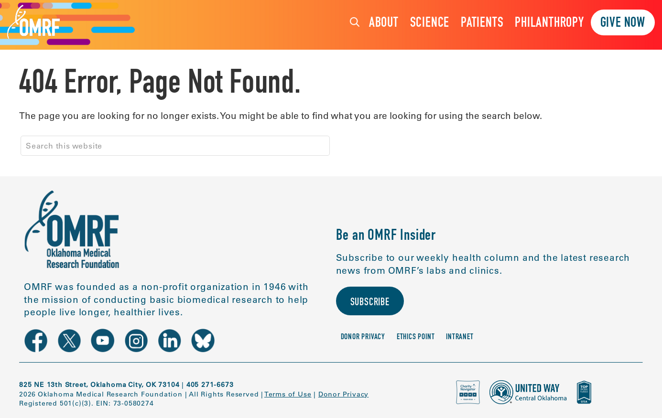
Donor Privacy (363, 339)
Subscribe (372, 304)
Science (430, 24)
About (384, 24)
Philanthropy (549, 24)
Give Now (622, 24)
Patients (482, 24)
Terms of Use (288, 394)
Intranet (459, 339)
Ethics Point (416, 339)
